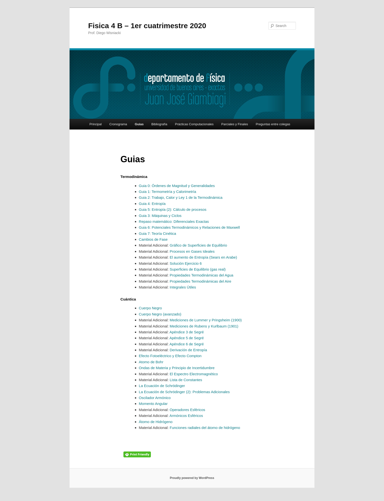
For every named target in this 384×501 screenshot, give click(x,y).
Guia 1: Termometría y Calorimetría (167, 191)
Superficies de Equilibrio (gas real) (197, 269)
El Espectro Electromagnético (193, 374)
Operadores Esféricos (187, 410)
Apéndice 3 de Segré (186, 332)
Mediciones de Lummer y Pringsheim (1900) (205, 320)
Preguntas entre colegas (273, 124)
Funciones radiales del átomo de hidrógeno (204, 428)
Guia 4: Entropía (152, 203)
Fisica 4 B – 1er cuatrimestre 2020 (147, 26)
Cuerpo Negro (150, 308)
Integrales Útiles (182, 287)
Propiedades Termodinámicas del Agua (201, 275)
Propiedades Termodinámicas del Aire (200, 281)
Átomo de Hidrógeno (156, 422)
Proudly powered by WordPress (192, 478)
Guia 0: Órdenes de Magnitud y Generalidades (177, 186)
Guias (139, 124)
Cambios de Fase (153, 239)
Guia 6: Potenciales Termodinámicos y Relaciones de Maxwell (189, 227)
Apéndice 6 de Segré (186, 344)
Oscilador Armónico (155, 398)
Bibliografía (159, 124)
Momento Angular (153, 403)
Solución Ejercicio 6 (185, 263)
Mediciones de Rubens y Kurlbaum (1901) (203, 326)
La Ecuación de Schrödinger (162, 386)
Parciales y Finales (234, 124)
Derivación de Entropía (188, 350)
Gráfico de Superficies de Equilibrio (198, 245)
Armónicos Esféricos (186, 415)
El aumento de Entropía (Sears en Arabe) (203, 257)
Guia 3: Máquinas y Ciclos (160, 215)
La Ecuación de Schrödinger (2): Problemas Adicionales (184, 392)
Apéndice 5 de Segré (186, 338)
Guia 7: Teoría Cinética (157, 233)
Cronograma (118, 124)
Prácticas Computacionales (194, 124)
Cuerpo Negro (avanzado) (160, 314)
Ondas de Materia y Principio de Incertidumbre (177, 368)
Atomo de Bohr (151, 362)
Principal (95, 124)
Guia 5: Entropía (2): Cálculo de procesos (172, 209)
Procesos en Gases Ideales (192, 251)
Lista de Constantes (185, 380)
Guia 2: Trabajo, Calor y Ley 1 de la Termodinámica (181, 197)
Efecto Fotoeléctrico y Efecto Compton (170, 356)
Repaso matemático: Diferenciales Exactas (174, 221)
